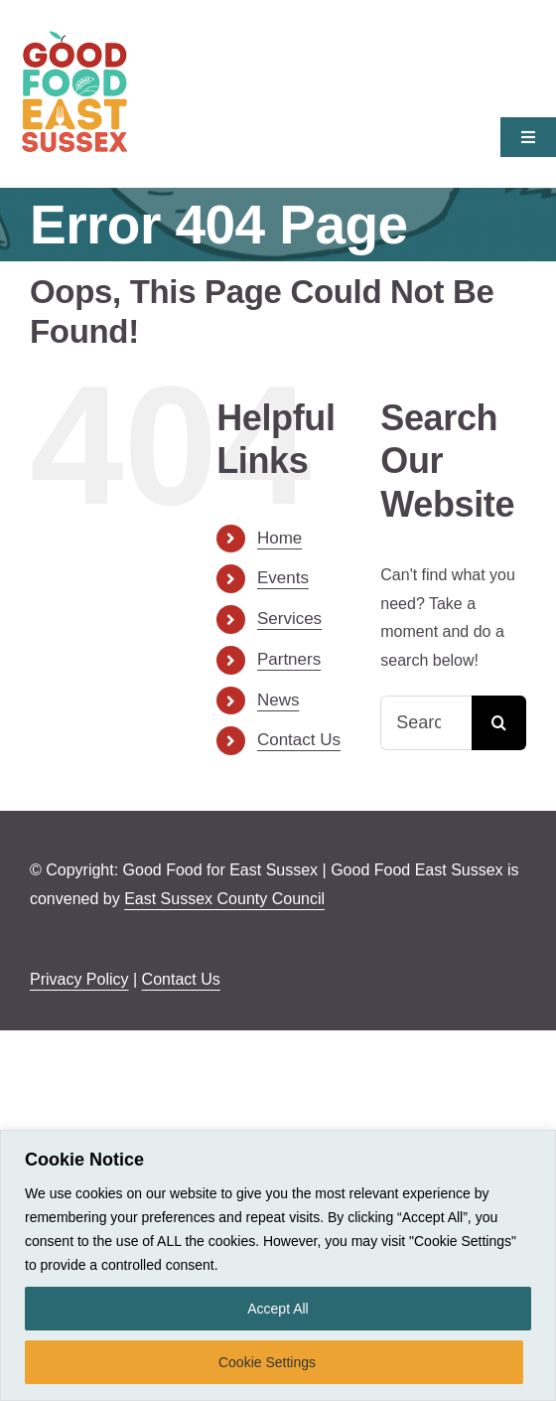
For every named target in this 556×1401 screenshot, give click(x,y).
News (278, 700)
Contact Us (299, 739)
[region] (278, 1265)
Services (289, 618)
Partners (289, 659)
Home (279, 538)
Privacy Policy (79, 979)
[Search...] (426, 723)
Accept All (277, 1309)
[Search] (499, 723)
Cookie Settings (267, 1362)
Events (283, 577)
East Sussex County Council (224, 898)
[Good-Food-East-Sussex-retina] (74, 37)
